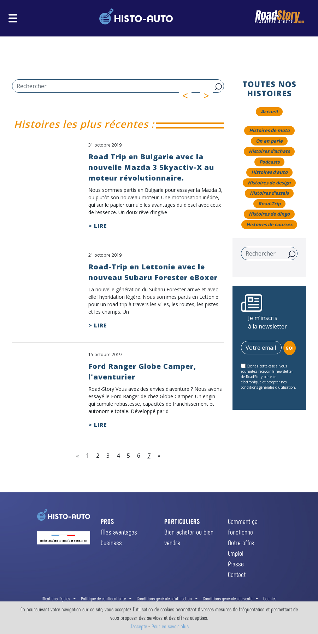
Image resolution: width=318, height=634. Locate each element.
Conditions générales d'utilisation (164, 598)
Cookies (269, 598)
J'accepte (138, 626)
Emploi (235, 553)
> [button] (208, 95)
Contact (237, 574)
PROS (107, 521)
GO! (289, 348)
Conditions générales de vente (227, 598)
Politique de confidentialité (103, 598)
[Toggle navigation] (12, 18)
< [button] (187, 95)
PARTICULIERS (182, 521)
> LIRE (97, 226)
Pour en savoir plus (170, 626)
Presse (236, 563)
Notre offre (241, 542)
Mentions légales (56, 598)
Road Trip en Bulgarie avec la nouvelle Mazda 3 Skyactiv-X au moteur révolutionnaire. (151, 167)
